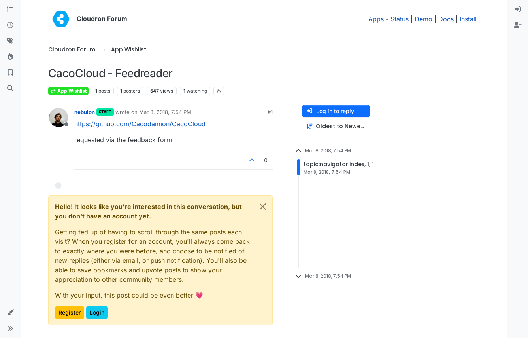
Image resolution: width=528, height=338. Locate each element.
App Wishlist (68, 91)
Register (69, 312)
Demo (423, 19)
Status (399, 19)
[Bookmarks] (10, 72)
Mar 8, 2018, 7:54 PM (165, 112)
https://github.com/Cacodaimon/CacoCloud (140, 124)
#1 (270, 112)
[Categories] (10, 9)
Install (468, 19)
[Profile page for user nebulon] (58, 117)
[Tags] (10, 41)
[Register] (518, 25)
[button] (10, 312)
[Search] (10, 88)
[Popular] (10, 57)
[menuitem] (518, 9)
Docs (446, 19)
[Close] (262, 207)
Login (97, 312)
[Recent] (10, 25)
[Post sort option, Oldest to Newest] (336, 126)
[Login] (518, 9)
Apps (376, 19)
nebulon (84, 112)
